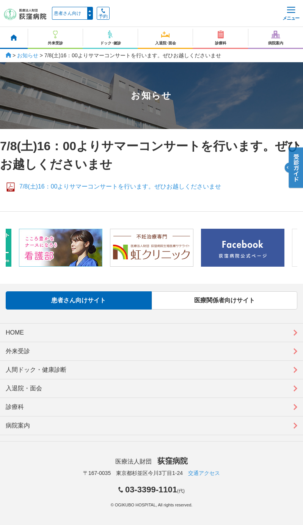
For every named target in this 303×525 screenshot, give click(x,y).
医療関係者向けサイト (224, 300)
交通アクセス (204, 473)
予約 (103, 13)
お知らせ (27, 55)
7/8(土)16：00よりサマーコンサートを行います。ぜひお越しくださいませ (120, 186)
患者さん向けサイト (78, 300)
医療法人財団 (151, 461)
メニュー (291, 14)
